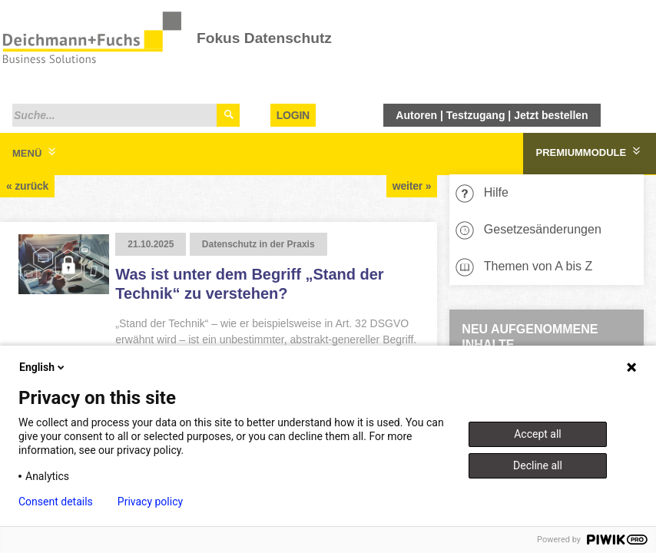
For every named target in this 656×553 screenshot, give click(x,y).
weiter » (412, 186)
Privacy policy (150, 501)
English (43, 367)
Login (293, 115)
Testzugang (475, 115)
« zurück (27, 186)
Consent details (55, 501)
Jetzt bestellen (551, 115)
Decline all (537, 465)
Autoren (416, 115)
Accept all (538, 434)
